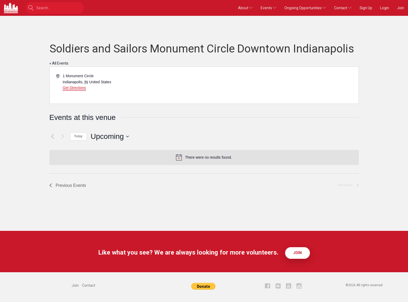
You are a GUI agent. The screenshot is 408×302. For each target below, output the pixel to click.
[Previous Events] (52, 136)
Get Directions (74, 88)
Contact (343, 8)
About (245, 8)
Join (400, 8)
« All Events (58, 63)
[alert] (204, 157)
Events (268, 8)
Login (384, 8)
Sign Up (366, 8)
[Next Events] (63, 136)
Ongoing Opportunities (305, 8)
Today (78, 136)
